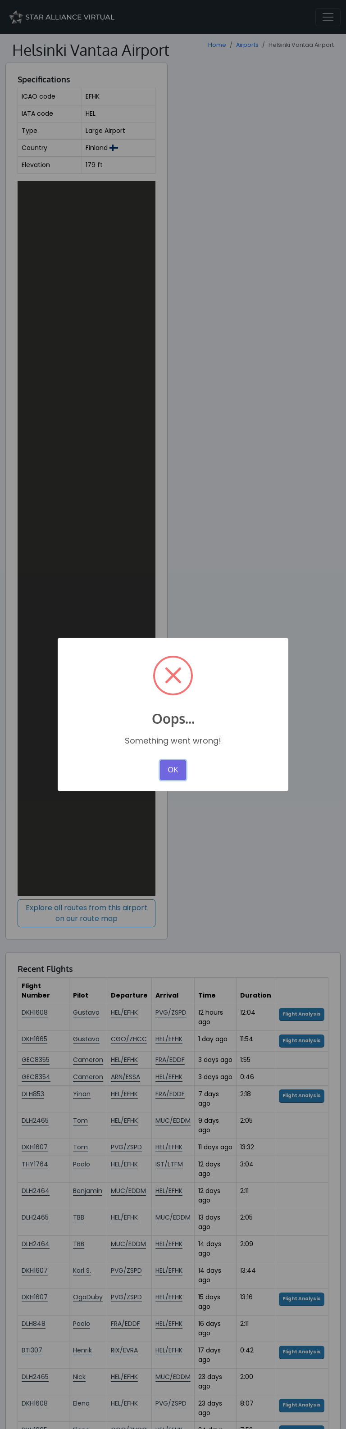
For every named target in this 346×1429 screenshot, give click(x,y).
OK (173, 770)
